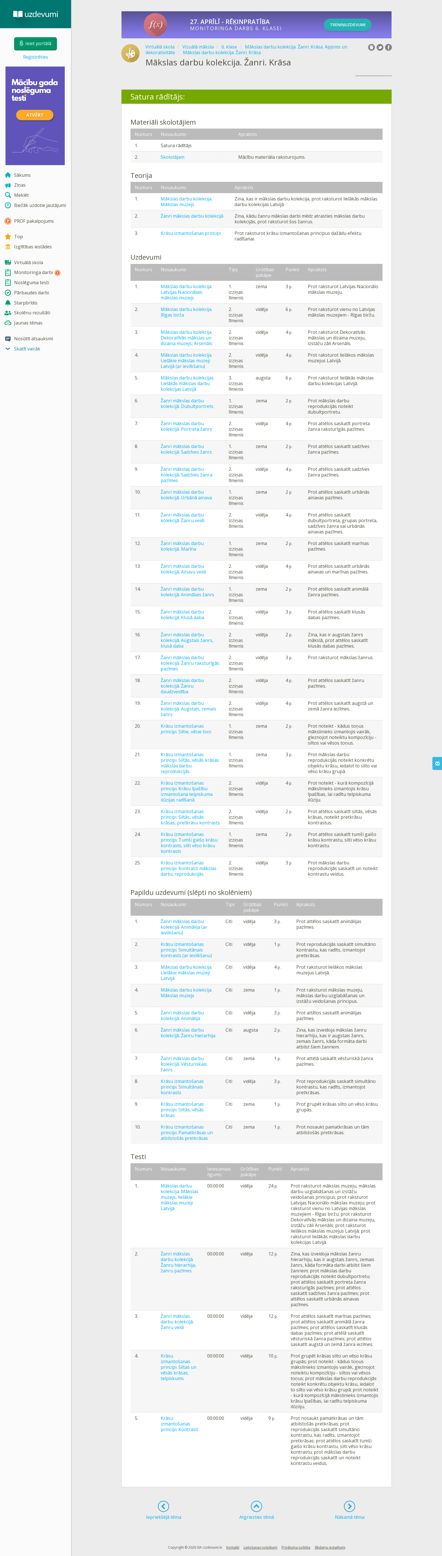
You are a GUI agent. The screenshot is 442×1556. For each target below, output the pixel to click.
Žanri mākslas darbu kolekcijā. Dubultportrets (187, 403)
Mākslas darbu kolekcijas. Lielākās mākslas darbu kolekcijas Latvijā (188, 383)
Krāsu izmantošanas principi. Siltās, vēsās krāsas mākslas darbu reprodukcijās (190, 762)
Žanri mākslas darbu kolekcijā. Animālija (182, 1015)
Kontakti (232, 1547)
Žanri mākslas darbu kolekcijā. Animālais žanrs (187, 592)
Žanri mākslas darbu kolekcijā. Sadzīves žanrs (186, 449)
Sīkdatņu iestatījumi (330, 1547)
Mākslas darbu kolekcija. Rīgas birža (186, 312)
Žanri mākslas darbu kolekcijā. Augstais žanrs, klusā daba (187, 640)
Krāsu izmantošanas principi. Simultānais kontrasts (182, 1087)
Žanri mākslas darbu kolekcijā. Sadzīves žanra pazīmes (186, 475)
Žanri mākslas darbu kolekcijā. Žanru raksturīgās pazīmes (190, 663)
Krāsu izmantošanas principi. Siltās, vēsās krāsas (182, 1109)
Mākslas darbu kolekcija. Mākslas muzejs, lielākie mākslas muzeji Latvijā (179, 1197)
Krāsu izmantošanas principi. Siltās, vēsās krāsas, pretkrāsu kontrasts (190, 817)
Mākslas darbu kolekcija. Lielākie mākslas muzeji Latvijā (186, 972)
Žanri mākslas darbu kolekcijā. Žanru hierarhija (188, 1033)
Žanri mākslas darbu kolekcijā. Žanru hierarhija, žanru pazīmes (178, 1262)
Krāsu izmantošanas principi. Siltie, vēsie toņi (186, 729)
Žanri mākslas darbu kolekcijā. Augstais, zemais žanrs (188, 709)
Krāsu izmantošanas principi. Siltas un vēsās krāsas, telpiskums (178, 1367)
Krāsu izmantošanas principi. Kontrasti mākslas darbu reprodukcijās (188, 868)
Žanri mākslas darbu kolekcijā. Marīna (182, 546)
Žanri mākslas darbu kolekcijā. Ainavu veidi (183, 569)
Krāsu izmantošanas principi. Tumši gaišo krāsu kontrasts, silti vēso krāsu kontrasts (189, 842)
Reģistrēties (35, 57)
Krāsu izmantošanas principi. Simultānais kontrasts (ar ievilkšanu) (186, 950)
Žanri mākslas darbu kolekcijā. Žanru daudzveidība (182, 686)
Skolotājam (172, 157)
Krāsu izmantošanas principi (191, 233)
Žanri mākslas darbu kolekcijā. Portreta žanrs (186, 426)
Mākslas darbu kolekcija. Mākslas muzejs (186, 202)
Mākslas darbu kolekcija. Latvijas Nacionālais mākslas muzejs (186, 292)
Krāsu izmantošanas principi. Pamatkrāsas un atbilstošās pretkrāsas (187, 1132)
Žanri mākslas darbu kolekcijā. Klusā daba (182, 615)
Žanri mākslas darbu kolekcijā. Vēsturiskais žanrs (184, 1064)
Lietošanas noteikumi (260, 1547)
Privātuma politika (296, 1547)
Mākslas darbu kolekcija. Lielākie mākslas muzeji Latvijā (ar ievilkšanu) (186, 360)
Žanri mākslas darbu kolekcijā (192, 216)
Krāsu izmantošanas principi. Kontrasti (179, 1424)
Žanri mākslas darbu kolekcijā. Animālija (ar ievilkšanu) (184, 927)
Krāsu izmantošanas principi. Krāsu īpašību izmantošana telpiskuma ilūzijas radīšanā (187, 791)
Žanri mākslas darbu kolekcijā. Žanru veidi (182, 518)
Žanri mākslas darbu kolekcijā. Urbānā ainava (186, 495)
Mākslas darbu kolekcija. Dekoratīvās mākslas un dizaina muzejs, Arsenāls (186, 337)
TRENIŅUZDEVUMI (354, 25)
